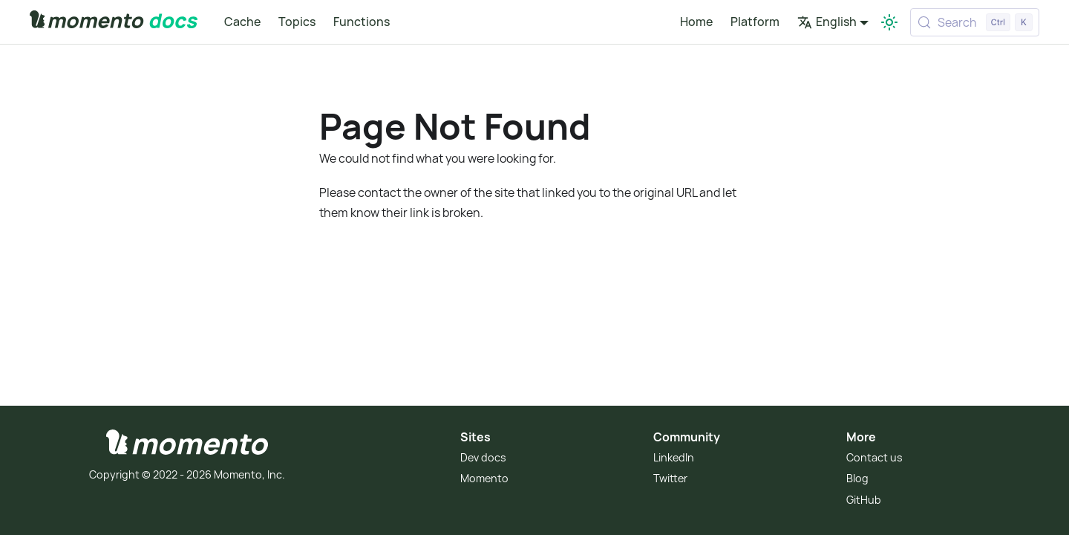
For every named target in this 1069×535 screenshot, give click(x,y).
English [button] (827, 21)
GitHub (863, 500)
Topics (297, 21)
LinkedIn (673, 457)
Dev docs (483, 457)
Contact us (874, 457)
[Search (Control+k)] (974, 22)
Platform (754, 21)
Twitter (670, 478)
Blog (857, 478)
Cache (242, 21)
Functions (361, 21)
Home (696, 21)
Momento (484, 478)
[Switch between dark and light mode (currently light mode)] (889, 22)
